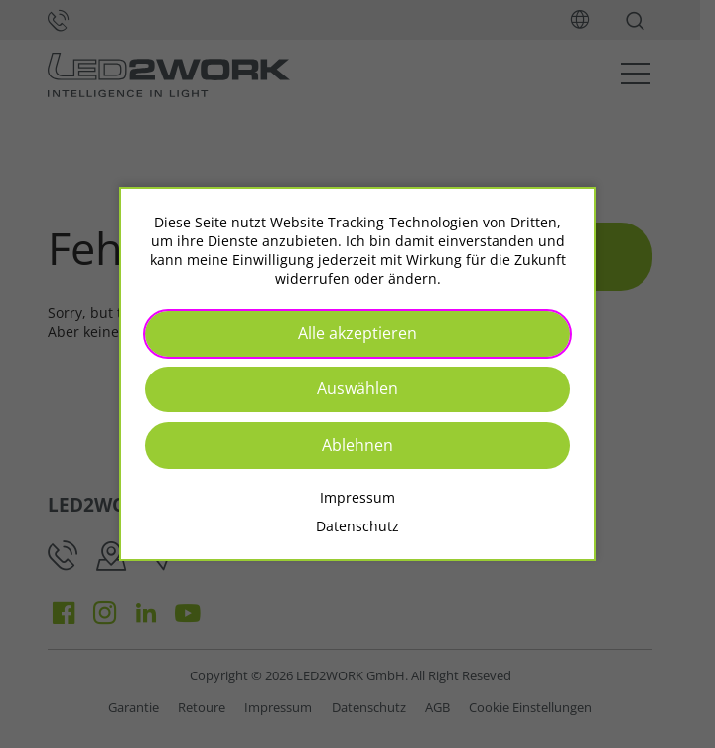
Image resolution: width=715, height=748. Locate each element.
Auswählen (357, 388)
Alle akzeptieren (357, 333)
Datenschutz (357, 526)
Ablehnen (357, 445)
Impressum (357, 497)
